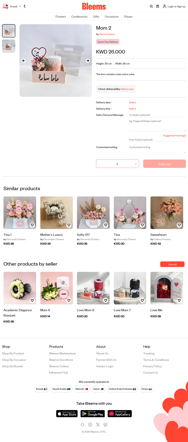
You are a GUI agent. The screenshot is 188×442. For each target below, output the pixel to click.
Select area (127, 89)
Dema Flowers (107, 34)
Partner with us (106, 359)
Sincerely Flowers (14, 239)
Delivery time (104, 108)
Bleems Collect (59, 366)
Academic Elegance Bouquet (17, 312)
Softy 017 (83, 234)
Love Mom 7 (122, 310)
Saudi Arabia (61, 389)
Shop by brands (12, 366)
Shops (128, 16)
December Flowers (52, 239)
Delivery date (104, 102)
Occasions (111, 16)
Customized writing (106, 147)
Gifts (96, 16)
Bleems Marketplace (62, 353)
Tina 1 (7, 234)
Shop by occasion (14, 359)
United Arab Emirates (122, 389)
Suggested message (174, 135)
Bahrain (82, 389)
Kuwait (41, 389)
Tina (117, 234)
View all (172, 264)
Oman (146, 389)
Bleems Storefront (61, 359)
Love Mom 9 (85, 310)
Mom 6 (45, 310)
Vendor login (104, 366)
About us (102, 353)
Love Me (156, 310)
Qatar (98, 389)
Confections (79, 16)
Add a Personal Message (109, 115)
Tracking (148, 353)
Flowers (61, 16)
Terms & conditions (156, 359)
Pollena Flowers (160, 239)
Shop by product (13, 353)
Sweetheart (158, 234)
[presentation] (24, 60)
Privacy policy (152, 366)
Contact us (150, 372)
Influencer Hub (58, 372)
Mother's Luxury (51, 234)
